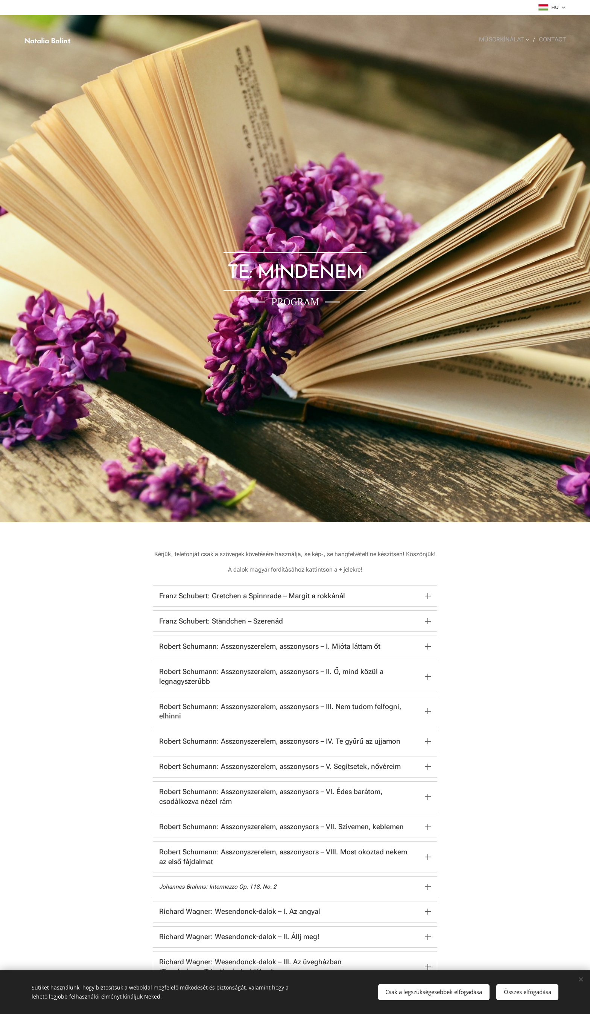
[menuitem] (509, 39)
